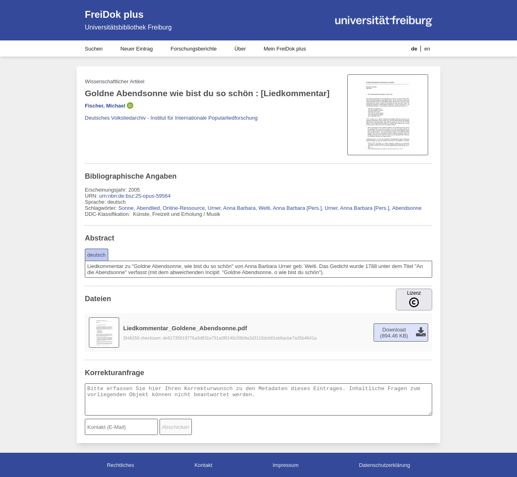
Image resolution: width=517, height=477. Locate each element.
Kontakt (203, 465)
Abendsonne (407, 208)
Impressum (285, 465)
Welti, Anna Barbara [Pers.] (290, 208)
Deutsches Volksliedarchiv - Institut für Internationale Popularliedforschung (171, 118)
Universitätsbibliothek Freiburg (128, 27)
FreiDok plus (114, 14)
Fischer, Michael (105, 106)
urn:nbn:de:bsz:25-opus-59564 (134, 196)
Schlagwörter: (101, 208)
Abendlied (148, 208)
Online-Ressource (184, 208)
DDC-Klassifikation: (108, 214)
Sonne (126, 208)
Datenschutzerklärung (384, 465)
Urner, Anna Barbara (232, 208)
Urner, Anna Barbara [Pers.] (357, 208)
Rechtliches (120, 465)
